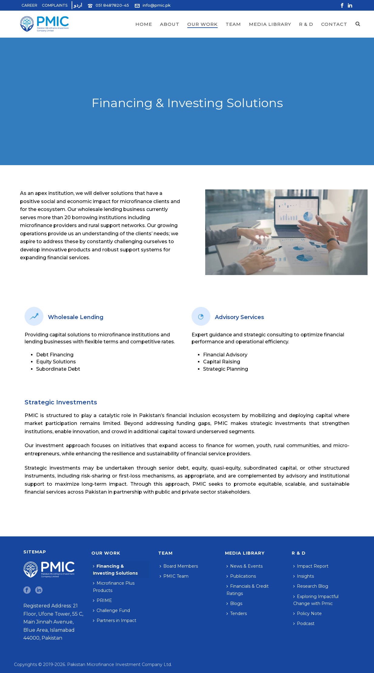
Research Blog (310, 586)
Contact (334, 24)
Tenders (236, 613)
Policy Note (307, 613)
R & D (306, 24)
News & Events (244, 566)
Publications (241, 576)
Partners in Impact (114, 620)
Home (143, 24)
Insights (303, 576)
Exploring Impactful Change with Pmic (315, 600)
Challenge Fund (111, 610)
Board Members (179, 566)
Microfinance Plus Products (113, 586)
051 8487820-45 (112, 5)
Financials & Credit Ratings (247, 589)
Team (233, 24)
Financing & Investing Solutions (115, 569)
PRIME (102, 600)
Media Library (270, 24)
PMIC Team (174, 576)
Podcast (303, 623)
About (169, 24)
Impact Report (310, 566)
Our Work (202, 24)
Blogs (234, 603)
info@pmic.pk (157, 5)
